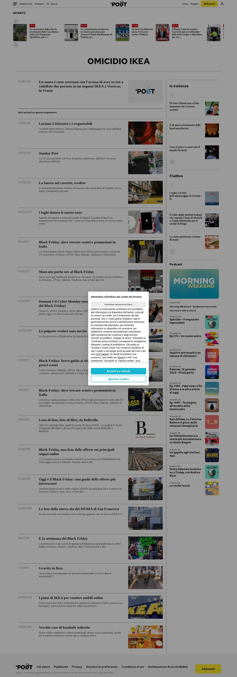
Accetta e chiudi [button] (118, 371)
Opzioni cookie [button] (118, 379)
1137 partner (102, 354)
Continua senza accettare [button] (118, 304)
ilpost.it (121, 357)
